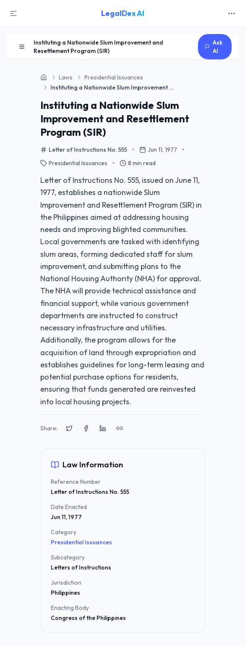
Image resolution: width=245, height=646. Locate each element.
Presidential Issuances (81, 542)
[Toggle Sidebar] (13, 13)
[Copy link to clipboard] (119, 428)
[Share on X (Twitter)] (69, 428)
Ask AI (214, 47)
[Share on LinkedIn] (102, 428)
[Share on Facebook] (86, 428)
